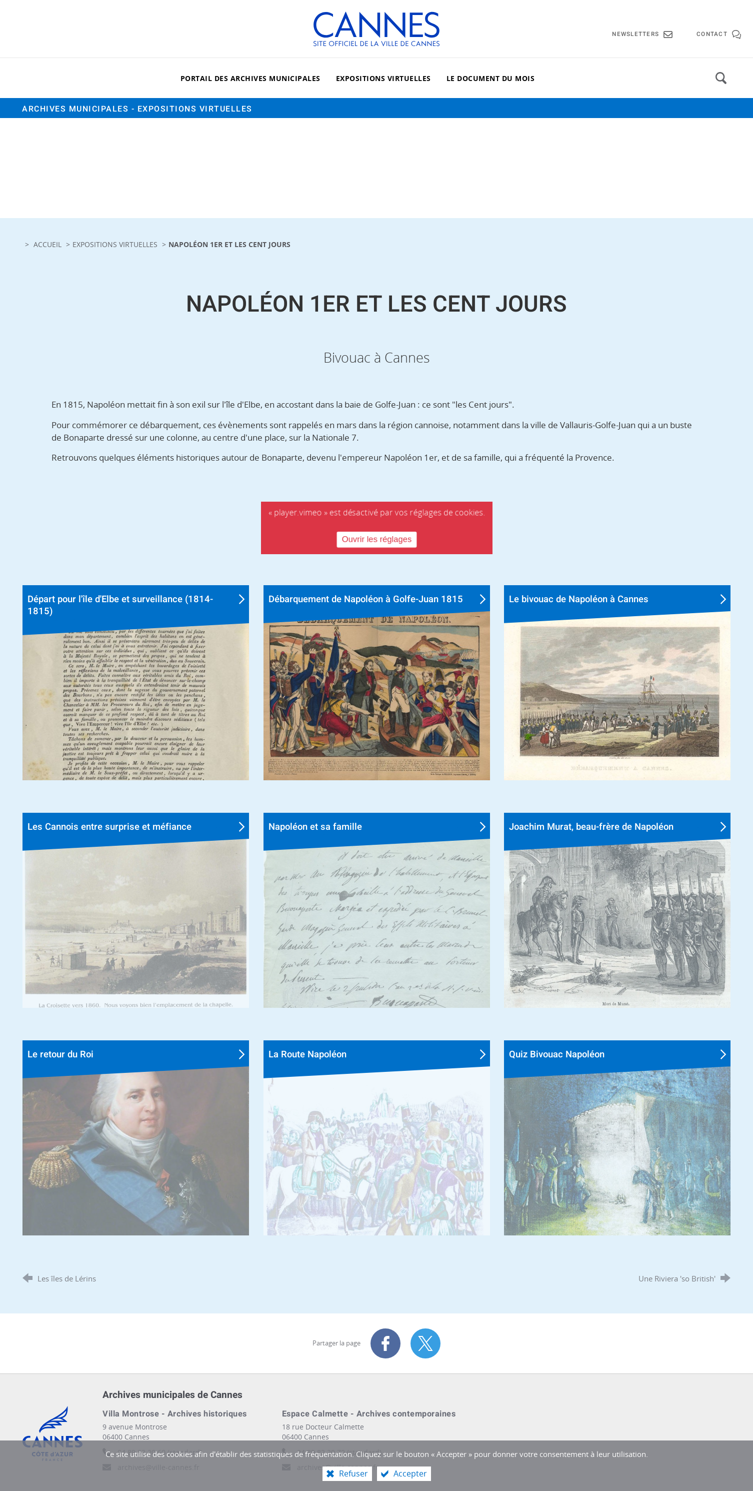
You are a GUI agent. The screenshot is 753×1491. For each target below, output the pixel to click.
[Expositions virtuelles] (384, 78)
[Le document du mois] (491, 78)
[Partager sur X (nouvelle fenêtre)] (425, 1343)
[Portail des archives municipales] (250, 78)
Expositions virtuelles (115, 244)
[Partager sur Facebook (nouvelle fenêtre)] (385, 1343)
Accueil (49, 244)
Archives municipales (137, 109)
